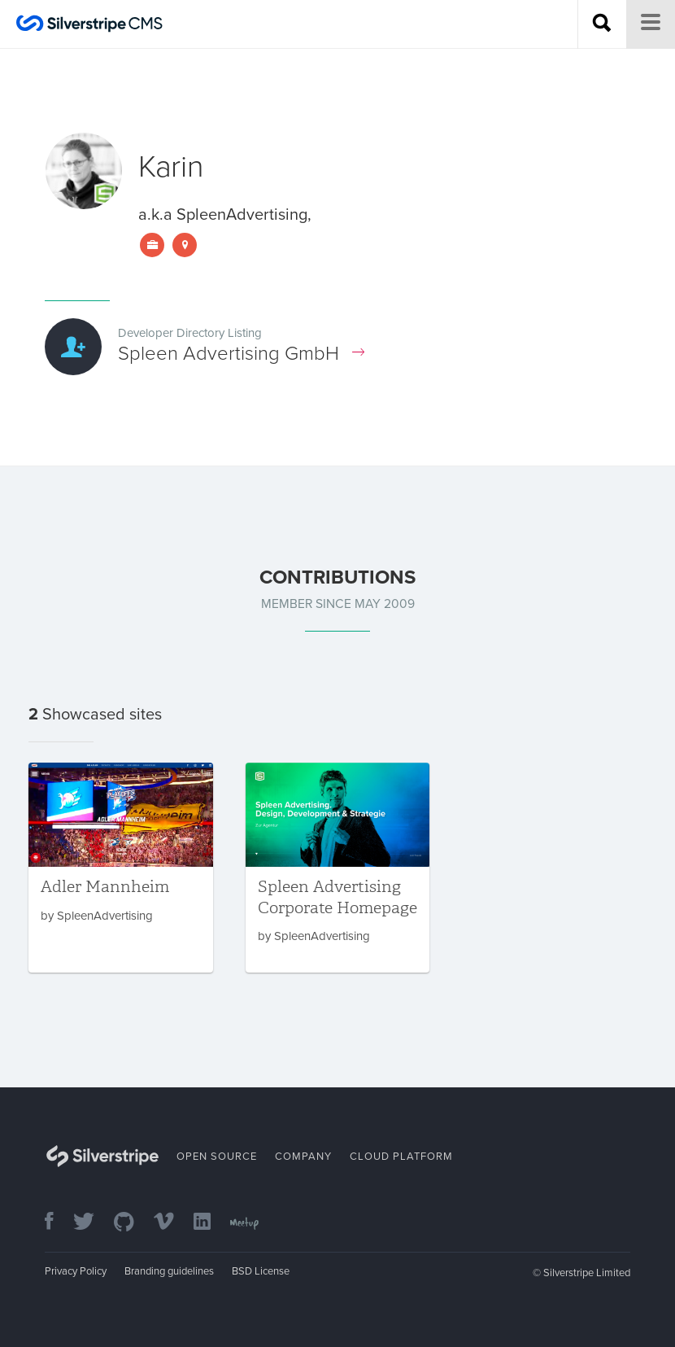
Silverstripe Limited (586, 1272)
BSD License (261, 1271)
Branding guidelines (169, 1271)
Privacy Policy (76, 1271)
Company (303, 1156)
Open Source (216, 1156)
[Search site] (601, 24)
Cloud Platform (401, 1156)
